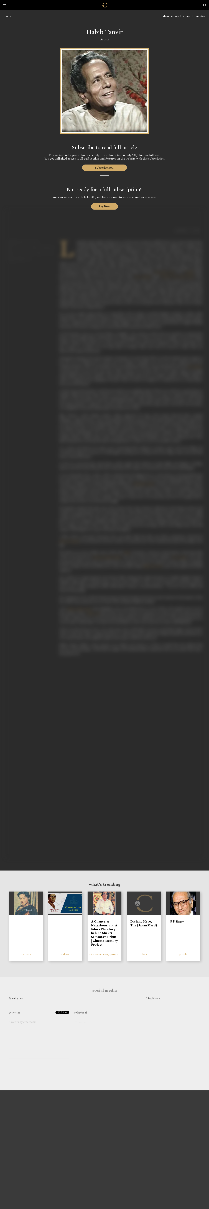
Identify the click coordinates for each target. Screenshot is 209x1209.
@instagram (16, 998)
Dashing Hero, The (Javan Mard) (143, 923)
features (26, 954)
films (144, 954)
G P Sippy (177, 921)
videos (65, 954)
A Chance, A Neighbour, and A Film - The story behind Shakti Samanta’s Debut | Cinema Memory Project (104, 933)
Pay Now (104, 206)
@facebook (80, 1012)
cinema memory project (104, 954)
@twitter (14, 1012)
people (7, 16)
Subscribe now (104, 167)
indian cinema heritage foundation (183, 16)
